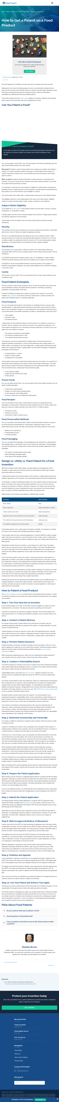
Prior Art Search (19, 1037)
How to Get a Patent (16, 11)
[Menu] (52, 3)
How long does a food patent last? (20, 916)
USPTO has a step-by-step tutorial (47, 689)
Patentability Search (21, 1031)
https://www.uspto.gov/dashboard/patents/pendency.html (20, 984)
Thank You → (52, 965)
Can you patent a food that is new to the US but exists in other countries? (30, 923)
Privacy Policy (19, 1060)
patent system (24, 98)
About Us (17, 1054)
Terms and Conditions (21, 1057)
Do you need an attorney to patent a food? (23, 911)
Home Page (18, 1050)
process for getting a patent (12, 594)
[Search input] (29, 1083)
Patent (8, 11)
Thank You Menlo (20, 1025)
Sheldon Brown (7, 77)
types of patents (11, 295)
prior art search (30, 672)
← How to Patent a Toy (10, 962)
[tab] (29, 910)
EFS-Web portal (28, 802)
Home (3, 11)
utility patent (16, 208)
